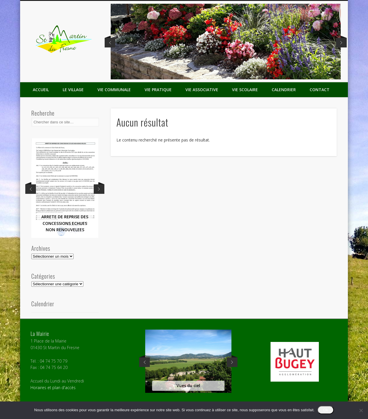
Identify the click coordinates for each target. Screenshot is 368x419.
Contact (319, 89)
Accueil (41, 89)
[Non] (361, 410)
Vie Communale (114, 89)
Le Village (73, 89)
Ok (325, 410)
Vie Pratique (158, 89)
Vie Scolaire (245, 89)
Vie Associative (201, 89)
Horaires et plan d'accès (53, 387)
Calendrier (284, 89)
